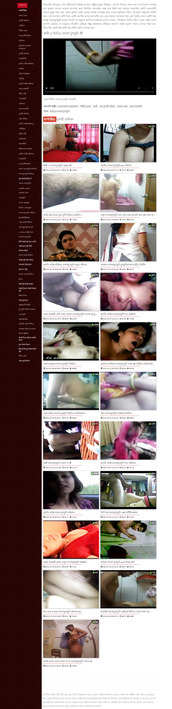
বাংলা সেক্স (23, 15)
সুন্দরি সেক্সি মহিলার (26, 83)
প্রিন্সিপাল (22, 5)
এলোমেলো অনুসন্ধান (68, 106)
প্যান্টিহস (22, 128)
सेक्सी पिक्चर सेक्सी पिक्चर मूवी (27, 289)
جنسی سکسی (24, 188)
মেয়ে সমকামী (23, 88)
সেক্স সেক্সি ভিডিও (26, 222)
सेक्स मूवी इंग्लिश (24, 361)
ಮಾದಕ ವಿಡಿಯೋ (25, 264)
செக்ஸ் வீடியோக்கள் (27, 328)
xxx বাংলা (23, 295)
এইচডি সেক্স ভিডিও (26, 324)
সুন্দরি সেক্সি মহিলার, (26, 63)
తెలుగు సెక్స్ (23, 269)
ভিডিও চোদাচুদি (25, 207)
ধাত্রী (95, 106)
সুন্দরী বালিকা (24, 20)
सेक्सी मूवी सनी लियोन (26, 260)
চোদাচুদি (22, 197)
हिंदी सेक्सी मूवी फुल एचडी (27, 241)
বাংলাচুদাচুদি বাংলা (26, 227)
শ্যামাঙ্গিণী (22, 58)
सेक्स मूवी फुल (23, 300)
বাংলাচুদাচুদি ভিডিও (26, 174)
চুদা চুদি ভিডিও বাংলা (27, 309)
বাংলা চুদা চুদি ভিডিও (27, 212)
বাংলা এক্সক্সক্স (24, 202)
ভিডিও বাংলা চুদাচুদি (60, 111)
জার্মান (21, 68)
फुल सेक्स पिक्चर (24, 344)
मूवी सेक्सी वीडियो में (25, 178)
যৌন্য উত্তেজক (24, 73)
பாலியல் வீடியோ (26, 232)
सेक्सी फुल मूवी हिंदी (25, 246)
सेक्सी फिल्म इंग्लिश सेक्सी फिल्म (27, 338)
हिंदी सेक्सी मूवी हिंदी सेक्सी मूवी (27, 350)
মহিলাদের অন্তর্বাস (25, 149)
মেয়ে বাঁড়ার (23, 118)
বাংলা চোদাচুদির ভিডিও (28, 169)
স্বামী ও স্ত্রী (22, 93)
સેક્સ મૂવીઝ (23, 333)
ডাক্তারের (22, 139)
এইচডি (21, 78)
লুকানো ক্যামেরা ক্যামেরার (25, 47)
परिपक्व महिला (23, 250)
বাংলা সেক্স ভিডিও (26, 255)
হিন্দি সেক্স (22, 356)
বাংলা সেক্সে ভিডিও (26, 274)
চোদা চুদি (22, 314)
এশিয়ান (22, 25)
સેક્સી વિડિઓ (24, 217)
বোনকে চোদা (23, 192)
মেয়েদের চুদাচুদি (25, 237)
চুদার (20, 279)
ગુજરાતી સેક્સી (24, 304)
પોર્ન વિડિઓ (23, 319)
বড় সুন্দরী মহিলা (25, 35)
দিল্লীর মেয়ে (23, 30)
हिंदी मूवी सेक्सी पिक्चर (26, 284)
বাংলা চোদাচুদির (25, 183)
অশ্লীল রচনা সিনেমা (101, 4)
